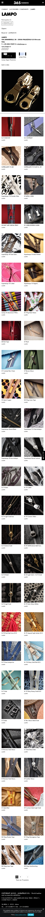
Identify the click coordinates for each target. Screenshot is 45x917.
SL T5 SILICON (6, 138)
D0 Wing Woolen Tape (8, 837)
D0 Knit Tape (5, 342)
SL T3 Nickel (5, 575)
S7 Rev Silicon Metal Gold (31, 720)
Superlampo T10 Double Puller (10, 196)
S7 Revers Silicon (29, 371)
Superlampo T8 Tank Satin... (10, 254)
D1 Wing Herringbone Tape (32, 837)
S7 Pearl (26, 342)
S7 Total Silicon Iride (30, 749)
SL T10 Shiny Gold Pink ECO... (33, 662)
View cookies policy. (21, 914)
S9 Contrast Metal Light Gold (32, 808)
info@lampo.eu (22, 44)
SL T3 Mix (4, 691)
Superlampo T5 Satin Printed (32, 254)
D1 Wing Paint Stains (30, 312)
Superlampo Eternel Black (9, 429)
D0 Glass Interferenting (30, 866)
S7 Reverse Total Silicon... (9, 779)
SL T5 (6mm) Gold (7, 546)
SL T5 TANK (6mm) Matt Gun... (33, 546)
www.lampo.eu (6, 46)
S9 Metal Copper (6, 400)
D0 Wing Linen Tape (30, 400)
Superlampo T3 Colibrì (8, 283)
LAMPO (3, 140)
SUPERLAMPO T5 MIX (8, 167)
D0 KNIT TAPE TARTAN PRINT (10, 225)
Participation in (6, 20)
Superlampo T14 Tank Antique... (33, 429)
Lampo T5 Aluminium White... (10, 312)
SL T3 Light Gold (6, 604)
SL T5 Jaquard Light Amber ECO (33, 633)
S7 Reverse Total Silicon (8, 749)
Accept (31, 914)
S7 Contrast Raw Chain (8, 371)
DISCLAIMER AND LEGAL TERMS (23, 898)
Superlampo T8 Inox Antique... (10, 458)
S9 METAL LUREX (29, 196)
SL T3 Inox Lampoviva (8, 662)
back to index (5, 65)
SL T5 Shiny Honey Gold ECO (32, 691)
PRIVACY (36, 898)
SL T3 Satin (5, 487)
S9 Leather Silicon (29, 779)
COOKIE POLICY (6, 900)
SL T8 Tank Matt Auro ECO (9, 633)
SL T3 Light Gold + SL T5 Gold (33, 575)
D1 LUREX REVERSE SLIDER (31, 225)
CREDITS (14, 900)
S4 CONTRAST (28, 138)
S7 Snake (4, 720)
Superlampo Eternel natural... (32, 458)
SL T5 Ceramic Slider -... (31, 516)
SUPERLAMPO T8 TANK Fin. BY (33, 167)
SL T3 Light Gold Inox (8, 516)
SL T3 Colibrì (27, 487)
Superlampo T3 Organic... (31, 283)
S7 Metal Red (5, 808)
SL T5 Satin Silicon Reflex (31, 604)
